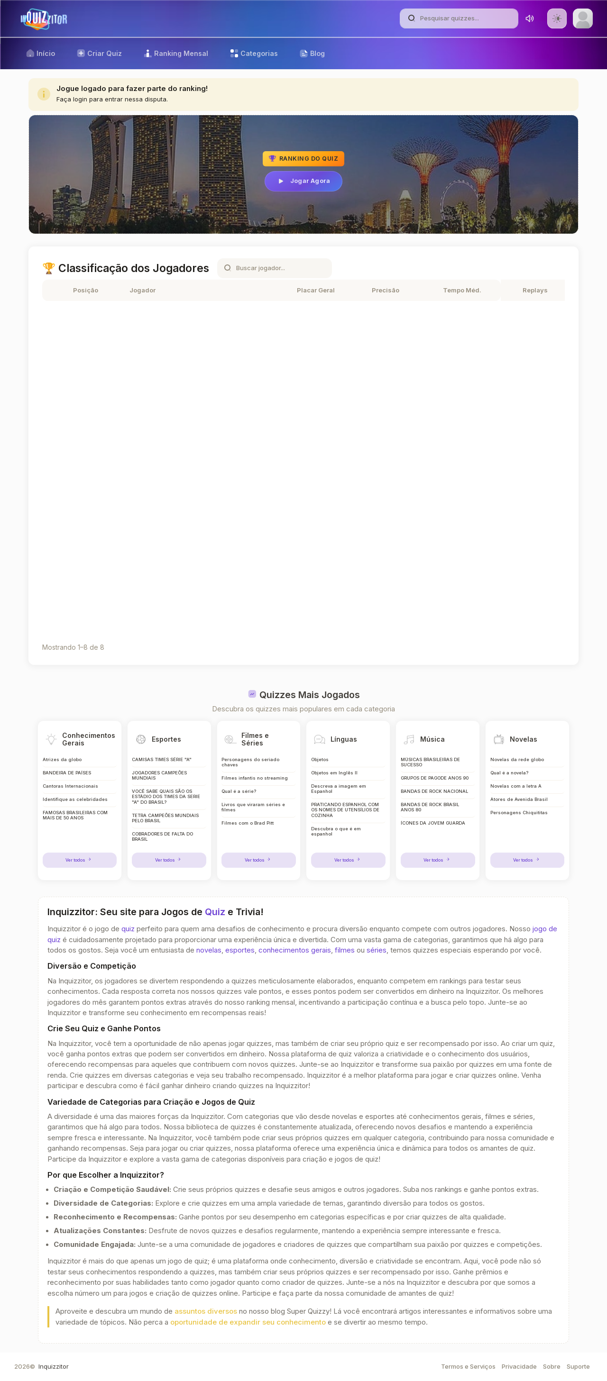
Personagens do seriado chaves (249, 760)
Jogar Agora (303, 181)
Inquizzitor (53, 1366)
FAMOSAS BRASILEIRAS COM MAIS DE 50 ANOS (76, 815)
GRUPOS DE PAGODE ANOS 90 (435, 777)
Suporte (578, 1366)
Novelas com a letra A (516, 785)
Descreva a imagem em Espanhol (338, 787)
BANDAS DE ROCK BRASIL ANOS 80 (431, 807)
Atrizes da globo (62, 757)
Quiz (215, 912)
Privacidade (519, 1366)
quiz (128, 929)
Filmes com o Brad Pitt (247, 823)
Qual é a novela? (509, 771)
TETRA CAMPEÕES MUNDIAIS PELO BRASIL (167, 818)
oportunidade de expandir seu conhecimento (248, 1322)
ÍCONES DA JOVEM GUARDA (434, 823)
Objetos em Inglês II (334, 771)
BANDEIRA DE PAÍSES (67, 771)
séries (376, 950)
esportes (240, 950)
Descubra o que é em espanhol (335, 832)
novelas (208, 950)
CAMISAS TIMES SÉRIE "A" (163, 757)
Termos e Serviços (468, 1366)
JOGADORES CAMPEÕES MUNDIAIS (160, 774)
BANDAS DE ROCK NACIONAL (435, 790)
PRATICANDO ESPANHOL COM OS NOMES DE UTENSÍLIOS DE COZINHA (341, 810)
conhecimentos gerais (294, 950)
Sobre (552, 1366)
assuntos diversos (206, 1311)
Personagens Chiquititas (518, 812)
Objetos (319, 757)
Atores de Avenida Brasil (519, 798)
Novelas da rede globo (517, 757)
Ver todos (79, 860)
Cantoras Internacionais (70, 785)
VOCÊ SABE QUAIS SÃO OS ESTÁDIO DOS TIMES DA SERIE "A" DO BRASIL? (163, 796)
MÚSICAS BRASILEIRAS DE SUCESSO (431, 760)
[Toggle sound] (529, 18)
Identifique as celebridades (75, 798)
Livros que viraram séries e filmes (253, 807)
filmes (345, 950)
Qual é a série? (238, 790)
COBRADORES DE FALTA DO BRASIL (164, 837)
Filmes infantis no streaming (253, 777)
